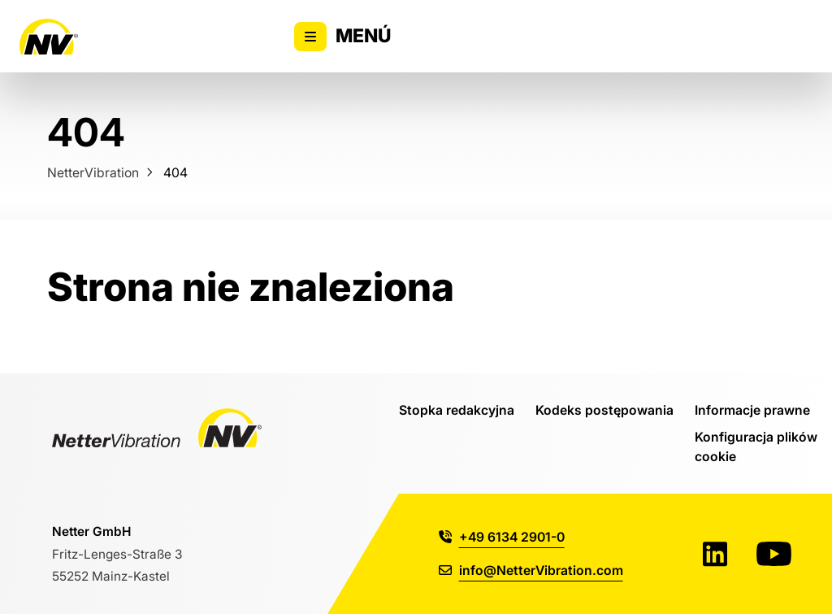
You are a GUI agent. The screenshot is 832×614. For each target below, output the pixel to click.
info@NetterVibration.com (531, 570)
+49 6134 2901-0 (502, 536)
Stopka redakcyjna (456, 410)
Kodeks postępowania (604, 410)
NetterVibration (93, 172)
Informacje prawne (752, 410)
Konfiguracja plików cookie (756, 446)
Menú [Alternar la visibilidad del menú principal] (343, 36)
